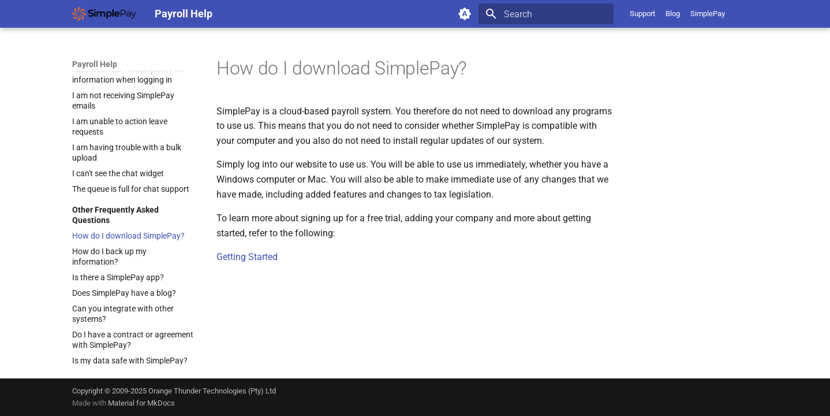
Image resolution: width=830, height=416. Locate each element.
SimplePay (707, 13)
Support (642, 13)
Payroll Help (94, 64)
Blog (673, 13)
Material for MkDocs (141, 403)
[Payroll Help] (104, 13)
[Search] (546, 13)
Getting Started (247, 256)
